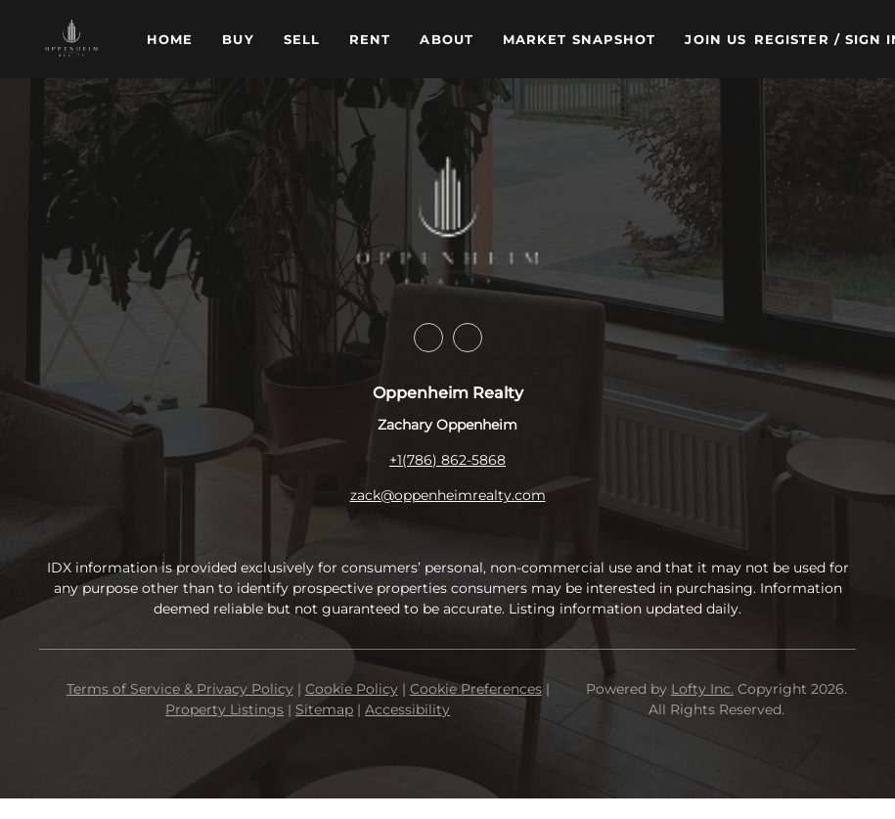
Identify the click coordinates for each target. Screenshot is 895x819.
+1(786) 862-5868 (447, 460)
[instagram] (467, 337)
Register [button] (791, 39)
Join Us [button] (715, 39)
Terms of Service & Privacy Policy (180, 689)
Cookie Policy (351, 689)
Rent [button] (369, 39)
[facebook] (428, 337)
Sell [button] (302, 39)
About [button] (446, 39)
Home (170, 39)
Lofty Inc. (702, 689)
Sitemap (324, 709)
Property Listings (224, 709)
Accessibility (407, 709)
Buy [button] (237, 39)
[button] (71, 39)
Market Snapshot (579, 39)
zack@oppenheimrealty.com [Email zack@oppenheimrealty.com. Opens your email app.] (448, 495)
